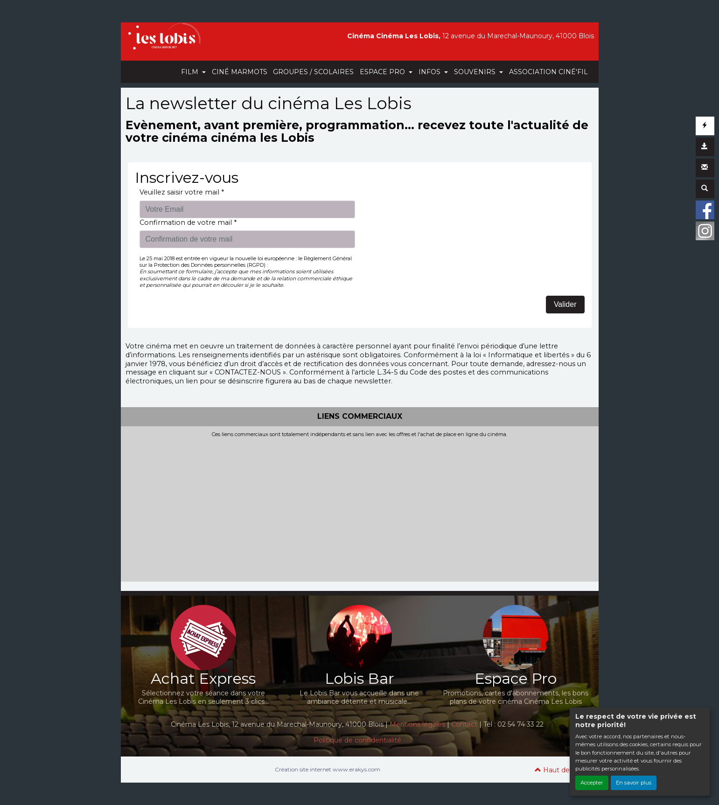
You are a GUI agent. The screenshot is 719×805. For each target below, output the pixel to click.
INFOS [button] (430, 72)
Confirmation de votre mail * (188, 222)
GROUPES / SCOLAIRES (313, 72)
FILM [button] (190, 72)
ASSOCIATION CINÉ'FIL (548, 72)
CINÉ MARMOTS (239, 72)
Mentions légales (417, 724)
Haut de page (562, 770)
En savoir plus (633, 782)
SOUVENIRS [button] (475, 72)
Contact (464, 724)
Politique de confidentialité (357, 740)
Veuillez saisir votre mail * (182, 192)
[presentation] (435, 206)
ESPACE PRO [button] (383, 72)
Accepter (591, 782)
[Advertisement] (360, 507)
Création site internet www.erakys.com (327, 769)
